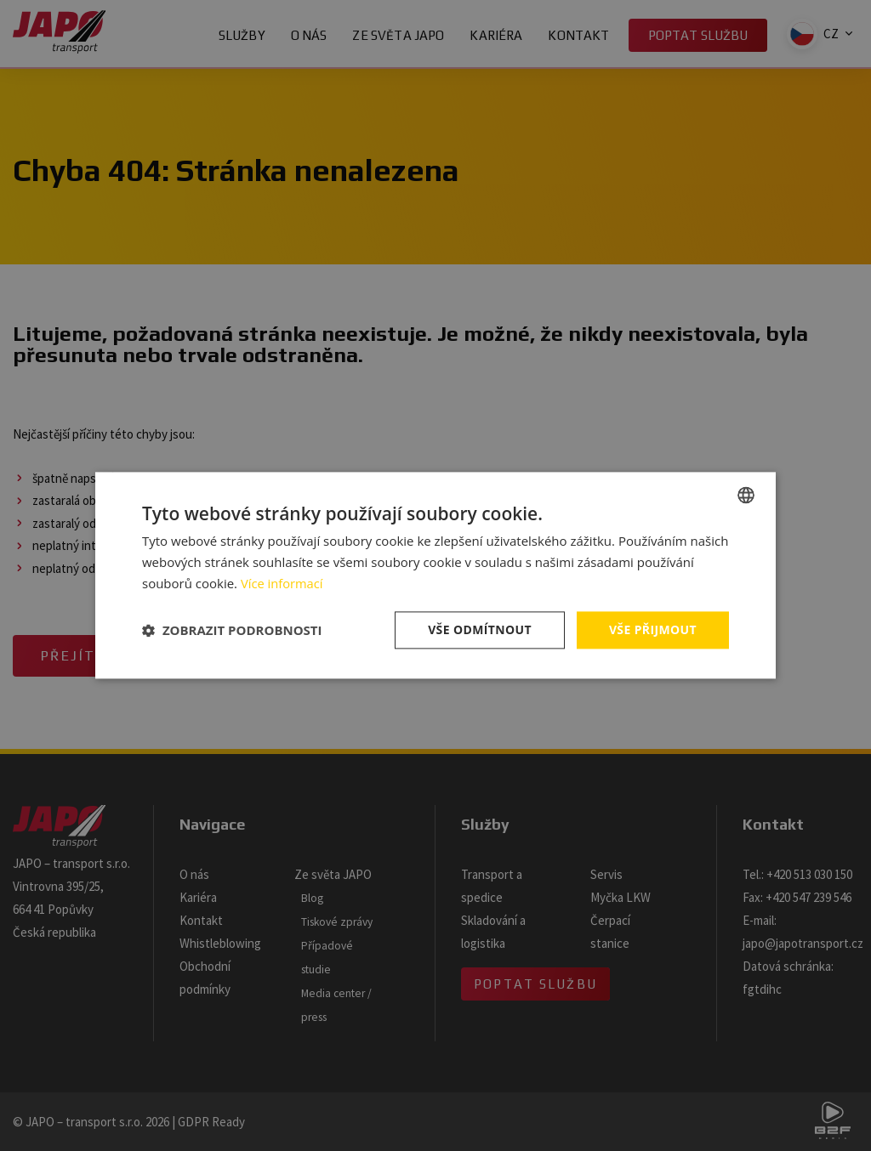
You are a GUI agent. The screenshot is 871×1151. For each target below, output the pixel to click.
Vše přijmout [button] (653, 629)
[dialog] (435, 575)
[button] (232, 630)
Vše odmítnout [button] (479, 629)
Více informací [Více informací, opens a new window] (283, 583)
